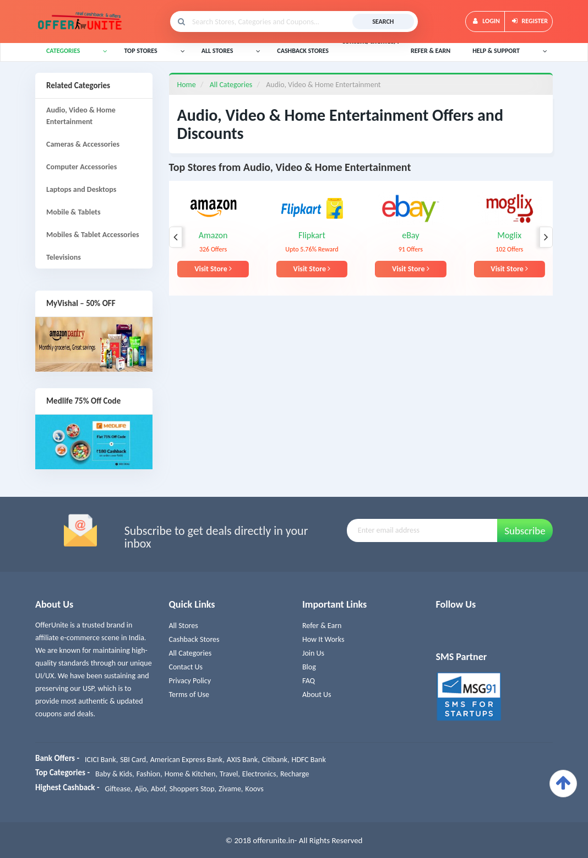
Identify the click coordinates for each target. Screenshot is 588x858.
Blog (309, 667)
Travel (229, 774)
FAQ (308, 680)
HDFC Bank (308, 759)
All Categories (190, 653)
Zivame (230, 788)
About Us (316, 694)
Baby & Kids (113, 774)
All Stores (183, 625)
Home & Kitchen (190, 774)
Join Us (313, 653)
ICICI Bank (100, 759)
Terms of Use (189, 694)
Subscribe (525, 530)
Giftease (118, 788)
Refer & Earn (321, 625)
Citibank (274, 759)
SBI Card (133, 759)
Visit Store (213, 269)
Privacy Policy (190, 680)
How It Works (323, 639)
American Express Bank (186, 759)
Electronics (259, 774)
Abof (158, 788)
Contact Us (186, 667)
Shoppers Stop (192, 788)
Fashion (149, 774)
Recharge (294, 774)
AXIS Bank (242, 759)
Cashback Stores (194, 639)
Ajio (141, 788)
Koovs (254, 788)
